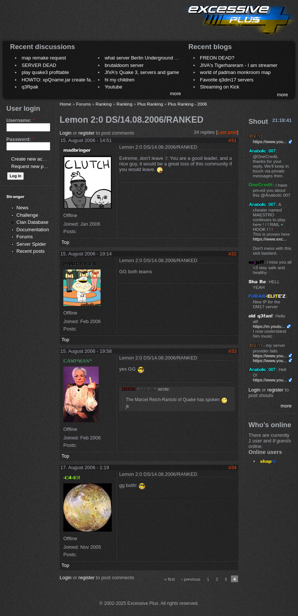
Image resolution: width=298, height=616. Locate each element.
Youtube (113, 87)
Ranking (104, 103)
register (87, 133)
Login (66, 133)
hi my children (119, 80)
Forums (24, 236)
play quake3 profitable (45, 72)
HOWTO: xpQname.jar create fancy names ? (70, 80)
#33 (232, 351)
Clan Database (32, 222)
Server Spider (31, 244)
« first (169, 579)
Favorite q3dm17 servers (227, 80)
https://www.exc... (270, 238)
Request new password (36, 166)
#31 (232, 140)
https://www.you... (270, 141)
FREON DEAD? (217, 58)
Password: (20, 139)
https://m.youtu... (269, 326)
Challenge (27, 215)
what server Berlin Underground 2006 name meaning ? (164, 58)
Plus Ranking (150, 103)
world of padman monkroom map (235, 72)
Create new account (32, 159)
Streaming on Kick (220, 87)
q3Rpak (30, 87)
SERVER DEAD (39, 65)
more (175, 93)
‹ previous (190, 579)
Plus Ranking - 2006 (187, 103)
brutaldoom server (124, 65)
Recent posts (30, 251)
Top (65, 242)
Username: (20, 120)
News (22, 207)
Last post (227, 132)
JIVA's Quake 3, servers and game (142, 72)
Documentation (32, 229)
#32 (232, 254)
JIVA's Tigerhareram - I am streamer (239, 65)
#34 (232, 467)
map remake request (44, 58)
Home (65, 103)
